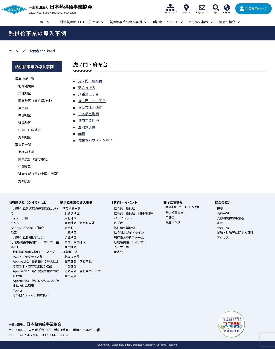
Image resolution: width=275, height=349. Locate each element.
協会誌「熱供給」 (126, 208)
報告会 (118, 252)
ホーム (44, 22)
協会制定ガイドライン (129, 232)
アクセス (186, 7)
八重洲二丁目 (88, 94)
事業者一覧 (23, 144)
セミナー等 (121, 247)
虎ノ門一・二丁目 (92, 100)
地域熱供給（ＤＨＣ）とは (79, 22)
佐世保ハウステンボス (95, 140)
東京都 (23, 108)
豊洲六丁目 (86, 126)
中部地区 (24, 115)
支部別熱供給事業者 (230, 218)
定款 (220, 223)
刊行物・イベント (165, 22)
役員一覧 (223, 228)
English (227, 7)
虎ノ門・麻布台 (90, 80)
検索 (216, 7)
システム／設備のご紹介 (27, 228)
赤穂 (81, 133)
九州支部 (24, 181)
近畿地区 (24, 122)
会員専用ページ (256, 8)
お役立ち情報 (198, 22)
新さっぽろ (86, 87)
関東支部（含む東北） (34, 159)
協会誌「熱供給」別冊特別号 (133, 213)
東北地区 (24, 93)
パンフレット (123, 218)
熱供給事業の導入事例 (126, 22)
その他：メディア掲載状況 (31, 295)
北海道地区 (26, 86)
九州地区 (24, 137)
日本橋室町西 (88, 113)
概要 (220, 208)
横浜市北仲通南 (90, 107)
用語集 (169, 217)
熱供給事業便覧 (124, 228)
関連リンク (172, 222)
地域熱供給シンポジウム (130, 242)
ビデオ (118, 223)
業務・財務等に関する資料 (235, 232)
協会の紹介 (227, 22)
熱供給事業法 (174, 212)
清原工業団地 (88, 120)
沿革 (14, 232)
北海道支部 (26, 151)
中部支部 (24, 166)
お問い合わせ (202, 7)
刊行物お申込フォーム (129, 237)
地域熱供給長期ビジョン (27, 237)
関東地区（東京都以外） (36, 100)
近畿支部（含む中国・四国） (39, 173)
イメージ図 (20, 218)
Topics (18, 290)
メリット (17, 223)
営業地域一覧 (24, 78)
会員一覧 (223, 213)
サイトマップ (170, 7)
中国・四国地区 (29, 130)
